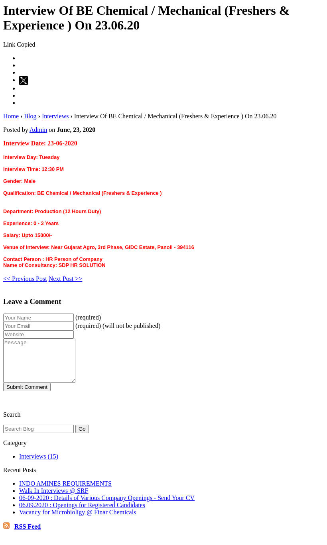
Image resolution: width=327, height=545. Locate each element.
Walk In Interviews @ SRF (53, 499)
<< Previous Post (25, 278)
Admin (38, 129)
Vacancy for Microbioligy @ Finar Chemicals (77, 520)
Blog (30, 116)
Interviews (55, 116)
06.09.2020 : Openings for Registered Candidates (82, 513)
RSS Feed (27, 534)
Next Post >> (66, 278)
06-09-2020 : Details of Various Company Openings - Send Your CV (107, 506)
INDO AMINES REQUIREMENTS (65, 491)
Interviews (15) (38, 464)
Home (11, 116)
